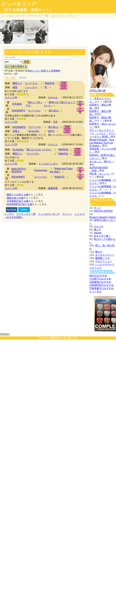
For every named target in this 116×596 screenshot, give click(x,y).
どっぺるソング (18, 4)
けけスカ (98, 226)
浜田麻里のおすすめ (100, 282)
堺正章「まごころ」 (100, 173)
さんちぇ (53, 144)
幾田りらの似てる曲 (17, 194)
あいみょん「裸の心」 (101, 161)
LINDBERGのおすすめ (101, 285)
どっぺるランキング (49, 214)
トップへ (9, 214)
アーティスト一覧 (26, 214)
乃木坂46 (17, 104)
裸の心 (98, 252)
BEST (51, 131)
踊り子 (97, 229)
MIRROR (63, 149)
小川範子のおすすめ (100, 279)
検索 (26, 61)
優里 (15, 87)
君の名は (53, 110)
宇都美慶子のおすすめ (101, 288)
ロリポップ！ (70, 338)
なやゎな (53, 97)
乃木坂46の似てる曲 (18, 201)
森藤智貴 (53, 188)
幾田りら (17, 83)
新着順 (22, 77)
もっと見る (95, 291)
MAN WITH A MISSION (18, 170)
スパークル (31, 83)
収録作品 (49, 83)
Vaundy (98, 232)
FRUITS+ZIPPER (103, 211)
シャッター (31, 87)
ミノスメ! (70, 15)
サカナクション (103, 261)
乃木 (55, 122)
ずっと (97, 208)
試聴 (63, 83)
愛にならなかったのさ (39, 149)
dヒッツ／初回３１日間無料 (45, 70)
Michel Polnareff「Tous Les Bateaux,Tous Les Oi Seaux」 (101, 142)
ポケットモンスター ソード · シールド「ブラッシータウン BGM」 (102, 133)
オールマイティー (104, 255)
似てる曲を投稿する (16, 66)
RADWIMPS (18, 110)
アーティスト (38, 15)
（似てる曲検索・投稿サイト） (27, 10)
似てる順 (10, 77)
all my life (34, 131)
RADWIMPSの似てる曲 (19, 204)
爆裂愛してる (102, 258)
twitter (24, 209)
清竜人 (16, 131)
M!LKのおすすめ (98, 275)
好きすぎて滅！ (102, 236)
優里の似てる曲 (15, 198)
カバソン (57, 15)
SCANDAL (18, 149)
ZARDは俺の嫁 (97, 90)
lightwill (54, 338)
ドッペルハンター (48, 163)
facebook (11, 209)
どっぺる (13, 15)
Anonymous (40, 170)
